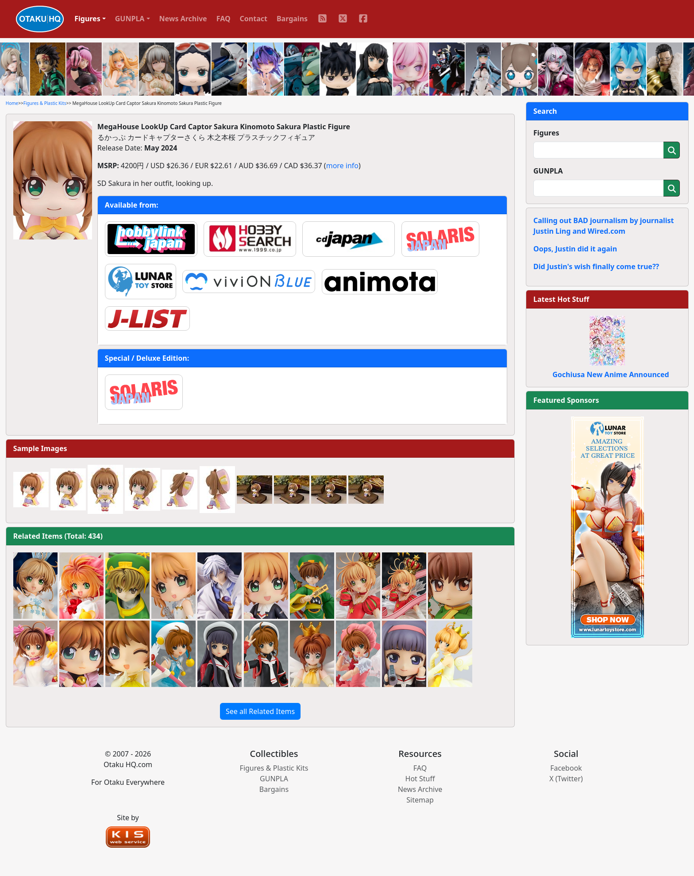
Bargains (292, 18)
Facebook (566, 768)
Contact (253, 18)
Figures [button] (87, 18)
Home (12, 103)
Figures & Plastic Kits (44, 103)
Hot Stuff (420, 778)
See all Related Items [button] (260, 711)
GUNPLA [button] (130, 18)
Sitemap (420, 800)
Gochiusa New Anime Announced (610, 374)
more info (342, 165)
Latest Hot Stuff (561, 299)
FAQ (223, 18)
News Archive (183, 18)
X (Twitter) (566, 778)
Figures (546, 133)
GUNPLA (548, 171)
